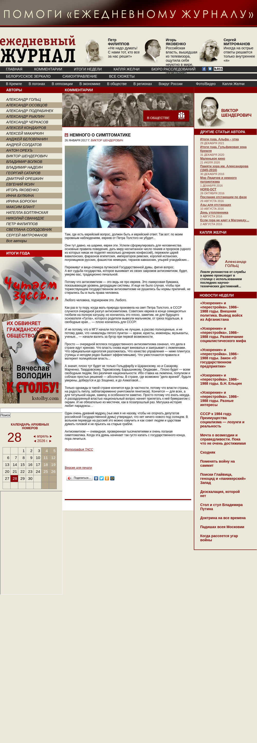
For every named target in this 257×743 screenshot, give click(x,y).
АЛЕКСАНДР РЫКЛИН (25, 116)
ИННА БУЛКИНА (20, 196)
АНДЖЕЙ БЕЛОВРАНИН (27, 139)
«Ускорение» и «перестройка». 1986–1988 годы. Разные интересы (219, 398)
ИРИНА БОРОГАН (21, 201)
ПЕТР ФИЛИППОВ (22, 224)
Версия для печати (78, 468)
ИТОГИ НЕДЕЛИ (88, 69)
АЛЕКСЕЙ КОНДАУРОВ (26, 128)
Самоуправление (79, 76)
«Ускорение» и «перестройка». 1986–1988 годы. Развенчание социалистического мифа (223, 334)
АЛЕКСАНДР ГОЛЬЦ (23, 99)
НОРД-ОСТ (208, 189)
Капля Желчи (233, 84)
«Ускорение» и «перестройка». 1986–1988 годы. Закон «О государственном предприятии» (219, 358)
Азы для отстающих (215, 205)
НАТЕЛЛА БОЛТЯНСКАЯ (27, 212)
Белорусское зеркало (28, 76)
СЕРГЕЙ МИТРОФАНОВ (26, 235)
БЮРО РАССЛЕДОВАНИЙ (173, 69)
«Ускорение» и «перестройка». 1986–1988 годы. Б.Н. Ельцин (221, 379)
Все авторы (16, 241)
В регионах (142, 84)
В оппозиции (62, 84)
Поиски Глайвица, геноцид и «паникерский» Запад (223, 478)
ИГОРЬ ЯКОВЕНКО (22, 190)
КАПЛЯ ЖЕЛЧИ (127, 69)
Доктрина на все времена (223, 518)
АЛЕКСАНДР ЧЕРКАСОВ (27, 122)
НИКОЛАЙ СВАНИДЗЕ (25, 218)
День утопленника (214, 212)
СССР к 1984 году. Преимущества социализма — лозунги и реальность (222, 420)
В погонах (37, 84)
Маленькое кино (212, 158)
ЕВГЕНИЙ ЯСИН (20, 184)
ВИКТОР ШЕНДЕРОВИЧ (27, 156)
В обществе (117, 84)
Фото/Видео (206, 84)
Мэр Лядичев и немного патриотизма (218, 180)
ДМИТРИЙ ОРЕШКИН (24, 179)
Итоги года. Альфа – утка (219, 139)
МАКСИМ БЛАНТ (20, 207)
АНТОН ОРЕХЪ (19, 150)
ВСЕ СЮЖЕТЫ (121, 76)
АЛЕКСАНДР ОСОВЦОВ (26, 105)
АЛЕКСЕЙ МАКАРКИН (25, 133)
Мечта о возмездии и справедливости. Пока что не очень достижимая (223, 439)
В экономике (89, 84)
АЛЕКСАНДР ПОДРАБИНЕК (29, 111)
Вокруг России (170, 84)
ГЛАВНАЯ (14, 69)
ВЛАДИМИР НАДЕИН (24, 167)
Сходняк (207, 452)
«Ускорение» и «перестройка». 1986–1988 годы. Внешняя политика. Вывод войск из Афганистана (221, 311)
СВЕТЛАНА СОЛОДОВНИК (29, 229)
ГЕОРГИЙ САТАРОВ (23, 173)
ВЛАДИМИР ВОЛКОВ (24, 162)
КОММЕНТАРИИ (48, 69)
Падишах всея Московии (222, 527)
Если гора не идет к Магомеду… (224, 220)
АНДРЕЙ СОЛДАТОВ (24, 145)
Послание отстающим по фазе (223, 197)
